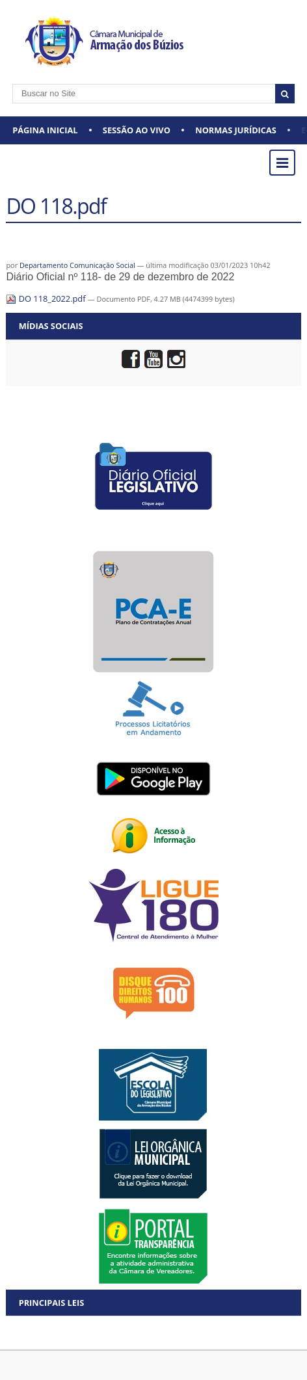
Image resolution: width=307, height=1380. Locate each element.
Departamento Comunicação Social (77, 265)
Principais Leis (52, 1302)
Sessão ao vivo (136, 130)
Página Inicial (44, 130)
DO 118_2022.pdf (46, 298)
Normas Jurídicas (235, 130)
